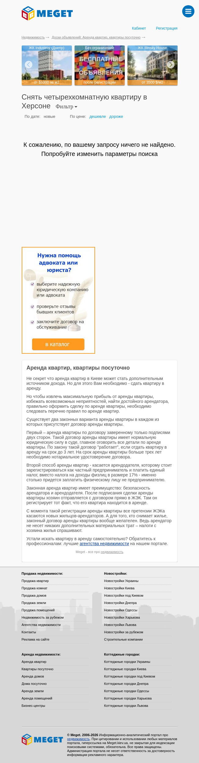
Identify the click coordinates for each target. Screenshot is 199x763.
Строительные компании (123, 639)
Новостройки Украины (121, 581)
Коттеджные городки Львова (126, 705)
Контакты (29, 632)
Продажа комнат (35, 588)
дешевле (98, 116)
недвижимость (112, 552)
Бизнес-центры (33, 705)
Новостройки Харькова (122, 617)
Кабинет (139, 28)
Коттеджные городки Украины (127, 662)
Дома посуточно (34, 683)
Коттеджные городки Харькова (128, 698)
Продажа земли (34, 603)
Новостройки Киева (119, 588)
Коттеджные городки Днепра (126, 683)
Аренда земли (33, 691)
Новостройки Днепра (120, 603)
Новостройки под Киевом (123, 595)
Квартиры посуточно (37, 669)
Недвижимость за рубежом (43, 617)
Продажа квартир (35, 581)
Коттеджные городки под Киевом (129, 676)
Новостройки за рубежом (123, 632)
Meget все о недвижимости (43, 739)
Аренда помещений (37, 698)
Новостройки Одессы (121, 610)
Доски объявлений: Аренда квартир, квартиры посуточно (96, 37)
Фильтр (66, 106)
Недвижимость (33, 37)
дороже (116, 116)
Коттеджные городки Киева (125, 669)
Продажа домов (34, 595)
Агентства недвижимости (41, 625)
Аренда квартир (34, 662)
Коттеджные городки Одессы (126, 691)
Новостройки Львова (120, 625)
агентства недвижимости (104, 543)
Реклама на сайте (36, 639)
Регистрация (166, 28)
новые (49, 116)
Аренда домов (33, 676)
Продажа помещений (38, 610)
